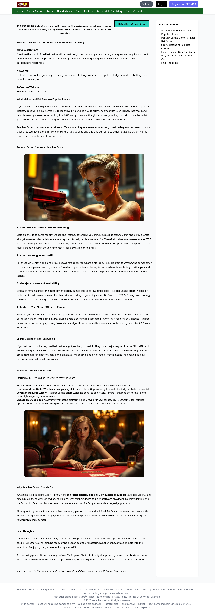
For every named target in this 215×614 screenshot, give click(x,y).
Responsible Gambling (109, 11)
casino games (67, 589)
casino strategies (114, 589)
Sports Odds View (135, 11)
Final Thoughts (169, 62)
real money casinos (90, 589)
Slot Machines (64, 11)
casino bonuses (119, 593)
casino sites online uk (90, 603)
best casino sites (136, 589)
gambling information (162, 589)
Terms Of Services (139, 596)
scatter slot (112, 603)
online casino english (117, 607)
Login (161, 4)
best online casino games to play (56, 603)
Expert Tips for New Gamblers (178, 52)
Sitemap (155, 596)
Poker (50, 11)
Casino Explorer (141, 607)
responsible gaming (95, 593)
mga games (27, 603)
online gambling (46, 589)
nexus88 (97, 607)
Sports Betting (35, 11)
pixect (141, 603)
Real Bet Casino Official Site (32, 91)
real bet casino (25, 589)
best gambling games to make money (170, 603)
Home (20, 11)
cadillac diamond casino (75, 607)
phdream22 (128, 603)
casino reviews (186, 589)
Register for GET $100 (184, 4)
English (146, 4)
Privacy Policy (119, 596)
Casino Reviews (84, 11)
